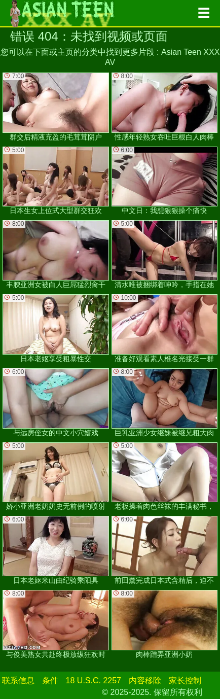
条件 (50, 680)
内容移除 (145, 680)
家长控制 (185, 680)
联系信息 (18, 680)
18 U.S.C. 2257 (93, 680)
